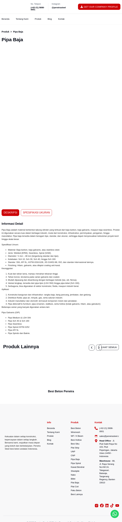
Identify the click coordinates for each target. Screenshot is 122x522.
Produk (38, 19)
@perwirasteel (59, 7)
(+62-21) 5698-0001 (37, 8)
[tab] (10, 212)
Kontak (61, 19)
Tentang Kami (22, 19)
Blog (50, 19)
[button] (6, 105)
